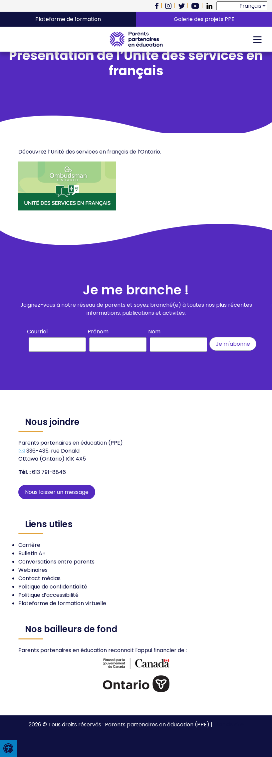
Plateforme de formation (68, 19)
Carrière (29, 545)
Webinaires (33, 570)
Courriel (37, 331)
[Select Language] (241, 5)
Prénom (98, 331)
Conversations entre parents (56, 562)
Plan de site (229, 724)
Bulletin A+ (32, 553)
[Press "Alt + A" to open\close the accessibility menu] (8, 748)
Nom (154, 331)
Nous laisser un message (57, 492)
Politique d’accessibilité (48, 595)
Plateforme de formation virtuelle (62, 603)
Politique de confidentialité (52, 586)
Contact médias (39, 578)
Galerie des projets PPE (204, 19)
